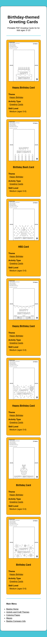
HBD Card (23, 246)
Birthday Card (23, 485)
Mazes (9, 618)
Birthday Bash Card (23, 167)
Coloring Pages (13, 615)
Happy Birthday (16, 97)
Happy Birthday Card (23, 87)
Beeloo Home (12, 609)
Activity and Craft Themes (17, 612)
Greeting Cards (16, 104)
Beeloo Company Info (16, 621)
